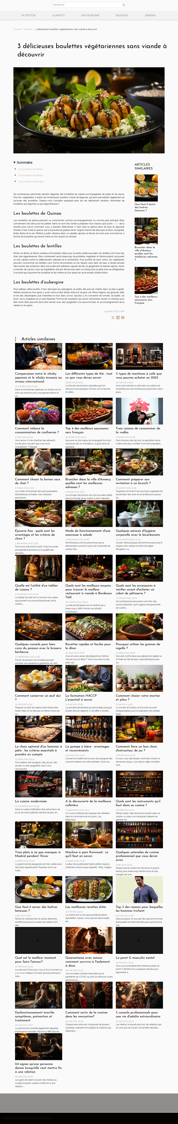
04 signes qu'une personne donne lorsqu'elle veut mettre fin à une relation (38, 1068)
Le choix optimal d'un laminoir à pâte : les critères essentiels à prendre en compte (38, 750)
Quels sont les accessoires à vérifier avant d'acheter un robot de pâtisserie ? (136, 589)
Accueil (17, 29)
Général (150, 15)
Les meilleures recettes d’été (85, 907)
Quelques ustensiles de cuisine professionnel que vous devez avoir (137, 856)
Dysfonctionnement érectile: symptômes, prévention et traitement (35, 1016)
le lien (116, 223)
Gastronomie (90, 15)
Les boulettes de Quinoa (30, 169)
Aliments (58, 15)
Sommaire (24, 162)
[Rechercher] (88, 4)
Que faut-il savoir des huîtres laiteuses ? (145, 207)
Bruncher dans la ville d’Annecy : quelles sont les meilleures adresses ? (146, 253)
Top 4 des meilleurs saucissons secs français (146, 300)
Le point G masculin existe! (135, 958)
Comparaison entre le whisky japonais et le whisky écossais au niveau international (38, 377)
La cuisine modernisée (31, 801)
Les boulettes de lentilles (30, 175)
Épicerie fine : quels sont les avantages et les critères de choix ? (35, 534)
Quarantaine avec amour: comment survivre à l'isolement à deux (87, 961)
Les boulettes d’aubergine (31, 181)
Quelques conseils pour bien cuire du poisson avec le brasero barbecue (38, 648)
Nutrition (28, 15)
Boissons (122, 15)
